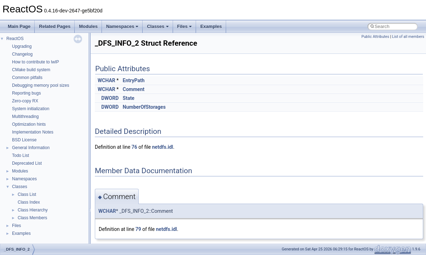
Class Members (32, 217)
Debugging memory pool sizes (40, 85)
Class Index (29, 202)
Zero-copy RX (25, 100)
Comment (133, 89)
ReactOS (15, 38)
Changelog (22, 54)
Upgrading (21, 46)
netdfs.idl (162, 147)
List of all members (408, 36)
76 (134, 147)
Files (184, 26)
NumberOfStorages (144, 107)
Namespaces (122, 26)
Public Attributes (375, 36)
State (128, 98)
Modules (88, 26)
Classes (157, 26)
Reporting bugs (26, 93)
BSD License (24, 139)
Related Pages (54, 26)
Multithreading (25, 116)
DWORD (110, 98)
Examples (211, 26)
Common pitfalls (27, 77)
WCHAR (106, 80)
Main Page (19, 26)
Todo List (20, 155)
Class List (27, 194)
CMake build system (31, 69)
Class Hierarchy (33, 210)
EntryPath (134, 80)
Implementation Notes (32, 132)
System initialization (30, 108)
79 (138, 229)
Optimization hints (29, 124)
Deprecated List (27, 163)
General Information (31, 147)
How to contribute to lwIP (35, 62)
